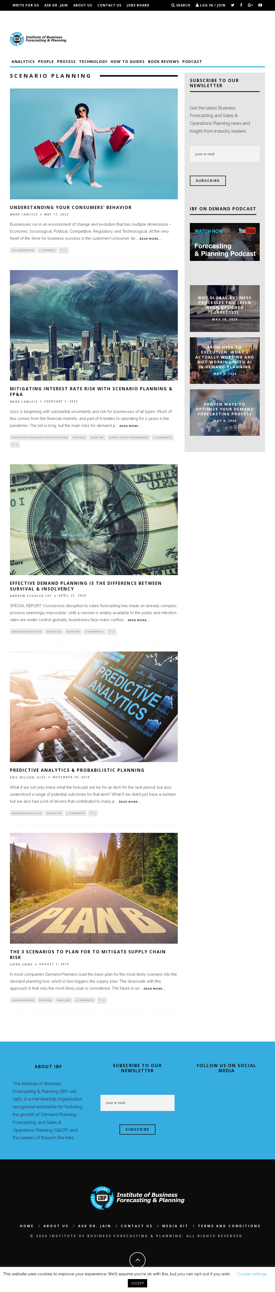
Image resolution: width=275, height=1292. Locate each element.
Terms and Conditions (98, 16)
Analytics (23, 61)
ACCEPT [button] (137, 1283)
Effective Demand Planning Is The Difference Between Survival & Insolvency (86, 587)
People (46, 61)
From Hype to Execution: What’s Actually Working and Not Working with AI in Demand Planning (224, 357)
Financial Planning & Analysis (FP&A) (40, 438)
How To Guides (128, 61)
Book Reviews (163, 61)
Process (66, 61)
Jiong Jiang (21, 966)
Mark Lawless (24, 214)
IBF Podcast (57, 16)
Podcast (192, 61)
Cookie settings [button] (252, 1274)
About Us (82, 5)
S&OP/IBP (97, 438)
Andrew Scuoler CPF (31, 597)
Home (27, 1228)
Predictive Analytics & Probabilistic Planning (77, 772)
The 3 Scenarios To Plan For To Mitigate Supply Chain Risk (88, 956)
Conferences (26, 16)
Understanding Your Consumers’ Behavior (71, 207)
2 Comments (76, 814)
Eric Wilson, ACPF (28, 779)
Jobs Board (138, 5)
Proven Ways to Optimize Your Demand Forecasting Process (225, 408)
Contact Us (109, 5)
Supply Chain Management (129, 438)
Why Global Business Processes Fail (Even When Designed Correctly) (225, 305)
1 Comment (47, 250)
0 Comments (163, 438)
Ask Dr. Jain (56, 5)
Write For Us (26, 5)
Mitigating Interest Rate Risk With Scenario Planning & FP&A (91, 392)
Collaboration (23, 250)
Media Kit (175, 1228)
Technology (93, 61)
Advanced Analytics (27, 633)
